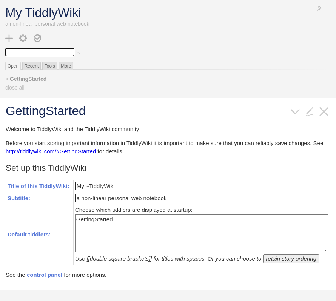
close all (15, 88)
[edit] (310, 110)
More (66, 66)
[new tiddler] (9, 37)
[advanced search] (78, 52)
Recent (32, 66)
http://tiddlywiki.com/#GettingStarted (51, 151)
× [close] (6, 79)
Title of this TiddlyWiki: (38, 186)
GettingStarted (28, 79)
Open (13, 66)
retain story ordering (291, 258)
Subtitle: (19, 198)
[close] (324, 110)
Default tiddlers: (29, 234)
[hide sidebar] (319, 8)
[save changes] (38, 37)
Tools (50, 66)
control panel (44, 275)
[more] (295, 110)
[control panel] (23, 37)
